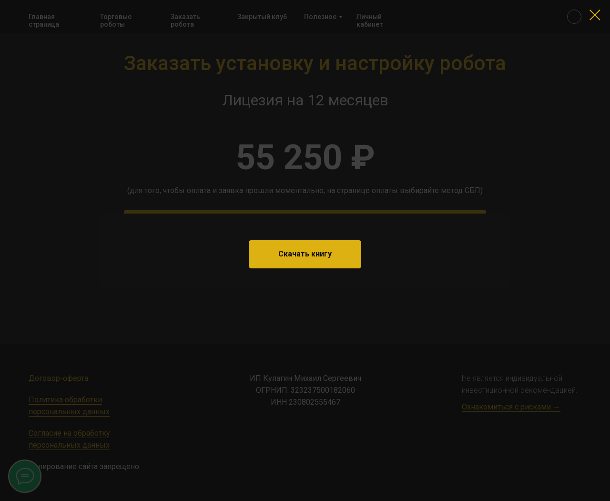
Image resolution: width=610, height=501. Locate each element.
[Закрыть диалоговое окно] (595, 15)
